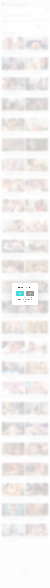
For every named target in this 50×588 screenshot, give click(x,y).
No (30, 293)
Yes (20, 293)
